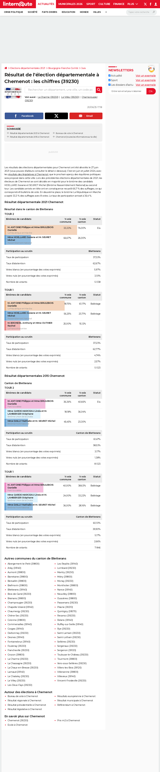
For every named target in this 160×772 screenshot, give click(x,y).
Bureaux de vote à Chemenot (69, 133)
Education (68, 12)
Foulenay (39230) (17, 646)
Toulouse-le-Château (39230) (72, 654)
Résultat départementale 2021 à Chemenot (29, 133)
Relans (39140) (65, 620)
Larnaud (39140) (16, 671)
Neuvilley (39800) (66, 594)
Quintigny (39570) (66, 611)
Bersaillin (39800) (17, 581)
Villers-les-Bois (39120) (69, 667)
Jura (83, 68)
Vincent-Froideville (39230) (71, 680)
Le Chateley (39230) (18, 676)
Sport (90, 4)
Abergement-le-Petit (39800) (23, 563)
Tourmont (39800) (67, 659)
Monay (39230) (65, 581)
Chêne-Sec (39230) (18, 615)
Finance (118, 4)
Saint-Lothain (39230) (69, 637)
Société (32, 12)
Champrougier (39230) (20, 602)
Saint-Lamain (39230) (68, 633)
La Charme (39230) (48, 97)
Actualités (46, 4)
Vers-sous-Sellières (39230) (72, 663)
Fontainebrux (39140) (19, 641)
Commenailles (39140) (20, 624)
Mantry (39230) (65, 572)
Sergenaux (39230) (67, 646)
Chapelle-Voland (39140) (20, 607)
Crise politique (13, 12)
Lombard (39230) (66, 568)
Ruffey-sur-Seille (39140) (70, 624)
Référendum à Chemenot (71, 705)
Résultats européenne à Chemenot (76, 696)
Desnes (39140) (16, 637)
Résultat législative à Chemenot (25, 709)
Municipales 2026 (70, 4)
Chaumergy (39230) (18, 611)
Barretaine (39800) (18, 576)
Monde (84, 12)
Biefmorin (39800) (17, 585)
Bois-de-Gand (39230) (19, 594)
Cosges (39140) (16, 628)
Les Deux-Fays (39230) (20, 685)
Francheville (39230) (18, 650)
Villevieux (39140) (66, 676)
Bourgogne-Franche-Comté (63, 68)
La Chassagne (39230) (19, 663)
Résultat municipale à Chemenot (75, 700)
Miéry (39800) (64, 576)
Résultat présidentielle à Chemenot (27, 705)
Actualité (115, 75)
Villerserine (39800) (67, 671)
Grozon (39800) (16, 654)
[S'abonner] (132, 91)
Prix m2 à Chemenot (68, 720)
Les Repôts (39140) (67, 563)
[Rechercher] (141, 12)
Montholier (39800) (67, 585)
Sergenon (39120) (66, 650)
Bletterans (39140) (17, 589)
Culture (104, 4)
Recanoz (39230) (66, 615)
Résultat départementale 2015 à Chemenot (29, 137)
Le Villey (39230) (70, 97)
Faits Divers (49, 12)
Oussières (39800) (67, 598)
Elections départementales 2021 (27, 68)
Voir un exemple (146, 75)
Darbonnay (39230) (18, 633)
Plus (133, 4)
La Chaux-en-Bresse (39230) (23, 667)
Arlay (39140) (14, 568)
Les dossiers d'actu (120, 84)
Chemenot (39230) (18, 720)
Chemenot (61, 137)
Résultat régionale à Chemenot (24, 700)
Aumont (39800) (16, 572)
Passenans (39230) (67, 602)
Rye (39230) (63, 628)
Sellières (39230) (66, 641)
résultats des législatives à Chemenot (28, 174)
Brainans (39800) (17, 598)
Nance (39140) (65, 589)
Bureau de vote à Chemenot (23, 696)
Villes (97, 12)
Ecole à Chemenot (18, 724)
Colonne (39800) (17, 620)
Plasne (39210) (65, 607)
